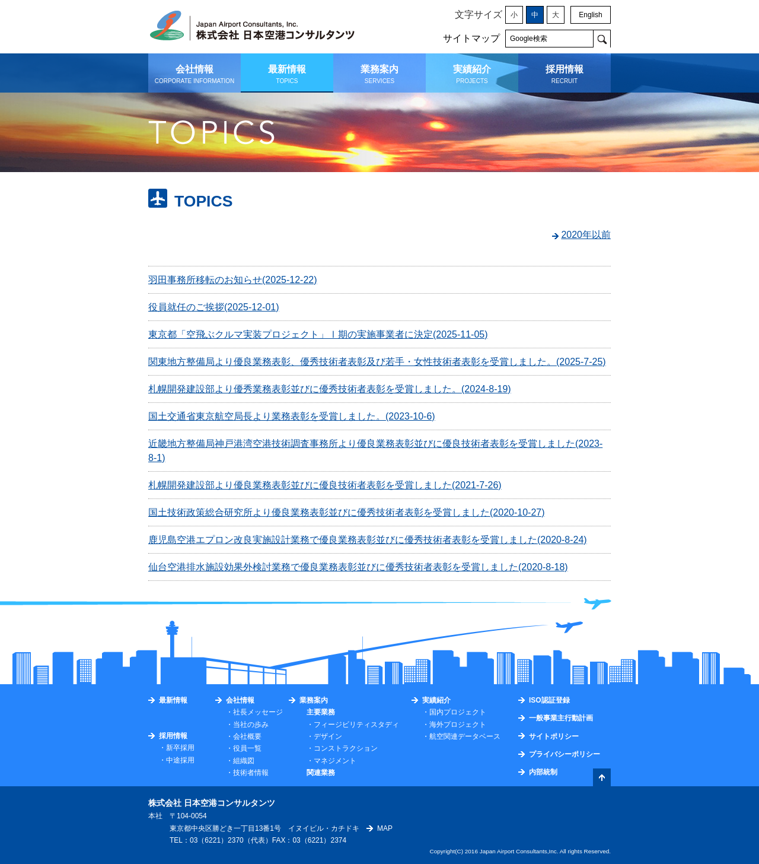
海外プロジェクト (457, 724)
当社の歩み (251, 724)
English (590, 15)
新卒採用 (180, 748)
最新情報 (173, 700)
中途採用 (180, 760)
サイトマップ (471, 38)
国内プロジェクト (457, 712)
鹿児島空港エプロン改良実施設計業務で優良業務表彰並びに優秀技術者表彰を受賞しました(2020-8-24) (367, 540)
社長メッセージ (258, 712)
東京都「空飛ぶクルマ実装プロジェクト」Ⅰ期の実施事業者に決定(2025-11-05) (318, 334)
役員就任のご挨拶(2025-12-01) (213, 307)
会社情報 (240, 700)
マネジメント (335, 761)
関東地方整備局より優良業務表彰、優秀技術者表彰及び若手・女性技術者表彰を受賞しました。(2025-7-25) (377, 362)
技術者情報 (251, 772)
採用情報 (173, 736)
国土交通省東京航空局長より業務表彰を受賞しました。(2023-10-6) (291, 416)
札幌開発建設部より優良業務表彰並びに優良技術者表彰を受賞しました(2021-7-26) (325, 485)
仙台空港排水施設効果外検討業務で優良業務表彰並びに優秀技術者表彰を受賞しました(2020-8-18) (358, 567)
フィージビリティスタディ (356, 724)
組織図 (243, 761)
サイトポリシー (554, 736)
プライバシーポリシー (564, 754)
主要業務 (321, 712)
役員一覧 (247, 748)
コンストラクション (346, 748)
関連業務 (321, 772)
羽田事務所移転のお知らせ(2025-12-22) (232, 280)
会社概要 (247, 736)
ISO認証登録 (549, 700)
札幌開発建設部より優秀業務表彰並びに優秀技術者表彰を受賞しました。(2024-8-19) (329, 389)
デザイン (328, 736)
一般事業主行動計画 (561, 718)
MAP (385, 828)
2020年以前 (586, 235)
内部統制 (543, 772)
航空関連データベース (464, 736)
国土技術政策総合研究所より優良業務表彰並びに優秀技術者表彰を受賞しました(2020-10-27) (346, 512)
